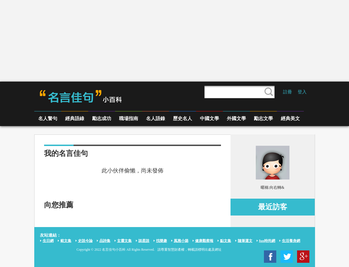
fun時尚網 (267, 241)
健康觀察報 (204, 241)
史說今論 (85, 241)
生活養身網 (291, 241)
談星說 (143, 241)
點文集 (225, 241)
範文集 (65, 241)
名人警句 (47, 118)
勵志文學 (263, 118)
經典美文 (290, 118)
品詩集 (104, 241)
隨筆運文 (245, 241)
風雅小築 (181, 241)
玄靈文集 (124, 241)
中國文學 (209, 118)
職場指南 (128, 118)
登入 (302, 91)
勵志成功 (101, 118)
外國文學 (236, 118)
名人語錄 (155, 118)
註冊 (287, 91)
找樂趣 (161, 241)
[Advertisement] (174, 40)
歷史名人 (182, 118)
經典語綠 (74, 118)
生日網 (48, 241)
